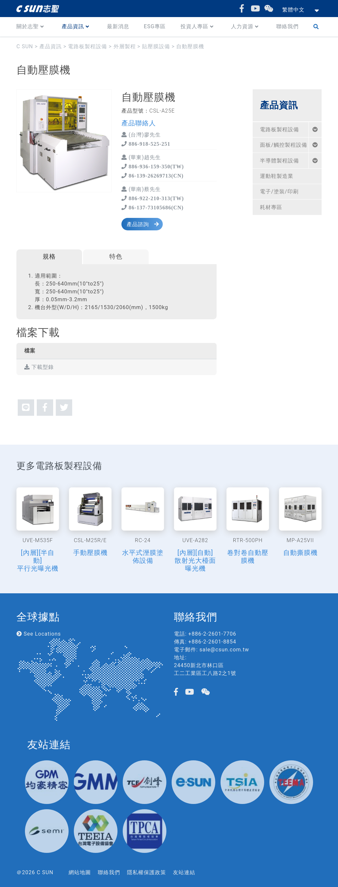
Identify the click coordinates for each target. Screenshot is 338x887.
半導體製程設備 (279, 161)
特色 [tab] (115, 256)
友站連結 (184, 872)
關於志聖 (27, 26)
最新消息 (118, 26)
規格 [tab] (49, 256)
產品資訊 (73, 26)
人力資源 (242, 26)
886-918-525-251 (148, 143)
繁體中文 (293, 10)
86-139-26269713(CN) (155, 175)
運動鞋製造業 (276, 176)
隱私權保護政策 (146, 872)
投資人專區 (194, 26)
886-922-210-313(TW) (155, 198)
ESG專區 (155, 26)
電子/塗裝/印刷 (279, 191)
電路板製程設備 (279, 129)
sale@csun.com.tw (224, 649)
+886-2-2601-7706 (212, 634)
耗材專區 (271, 207)
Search (317, 26)
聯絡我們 (287, 26)
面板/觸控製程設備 (283, 145)
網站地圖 (80, 872)
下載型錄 (39, 367)
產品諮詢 (138, 224)
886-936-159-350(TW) (155, 166)
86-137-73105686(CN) (155, 207)
